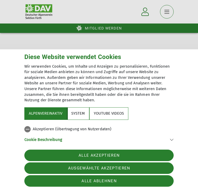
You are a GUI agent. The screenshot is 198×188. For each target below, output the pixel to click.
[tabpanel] (99, 137)
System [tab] (78, 113)
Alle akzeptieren (99, 155)
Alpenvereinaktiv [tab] (45, 113)
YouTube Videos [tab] (109, 113)
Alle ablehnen (99, 181)
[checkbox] (99, 129)
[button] (99, 139)
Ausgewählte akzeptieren (99, 168)
